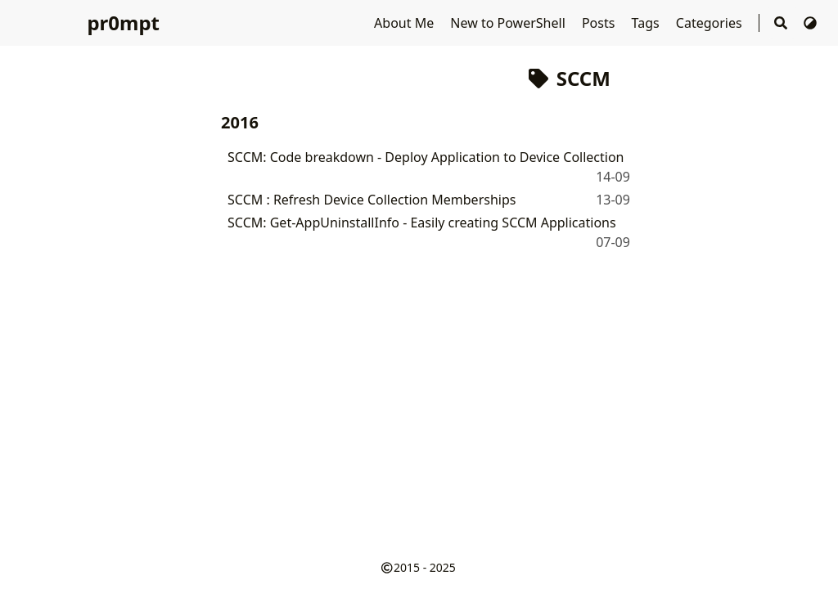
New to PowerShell (509, 23)
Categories (711, 23)
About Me (405, 23)
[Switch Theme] (810, 23)
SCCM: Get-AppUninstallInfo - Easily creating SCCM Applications (422, 223)
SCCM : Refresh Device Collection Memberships (372, 200)
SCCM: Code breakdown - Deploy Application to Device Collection (426, 157)
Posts (600, 23)
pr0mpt (123, 22)
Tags (647, 23)
